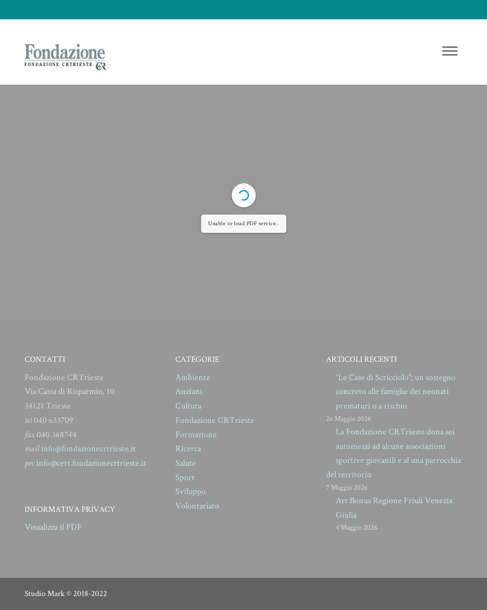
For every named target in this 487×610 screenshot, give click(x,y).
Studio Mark (45, 593)
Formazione (196, 434)
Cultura (188, 405)
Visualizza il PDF (53, 527)
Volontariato (197, 505)
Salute (185, 463)
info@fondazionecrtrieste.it (88, 448)
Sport (185, 477)
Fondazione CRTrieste (214, 420)
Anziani (188, 391)
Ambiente (192, 377)
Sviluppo (190, 491)
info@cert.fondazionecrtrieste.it (91, 463)
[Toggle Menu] (450, 50)
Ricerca (188, 448)
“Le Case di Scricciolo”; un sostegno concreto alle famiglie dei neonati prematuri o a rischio (396, 391)
